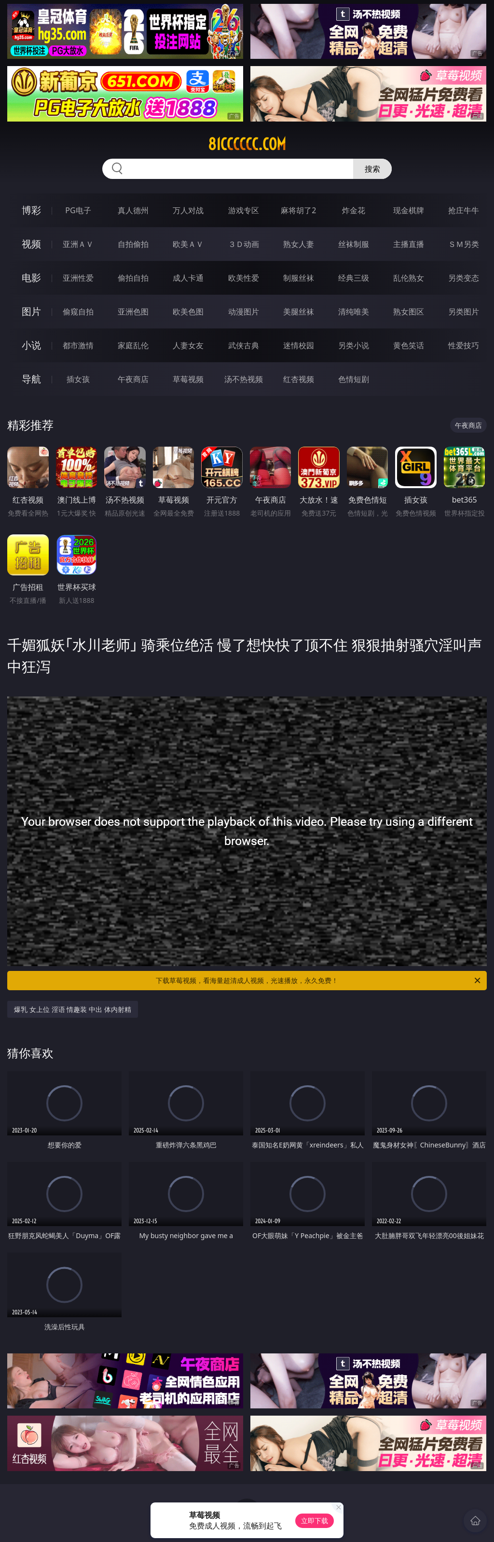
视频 (31, 243)
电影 (31, 277)
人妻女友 (188, 345)
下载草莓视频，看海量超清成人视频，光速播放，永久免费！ (319, 980)
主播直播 (408, 244)
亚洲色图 (133, 311)
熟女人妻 (298, 244)
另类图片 (463, 311)
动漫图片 (243, 311)
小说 (31, 345)
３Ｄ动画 (243, 244)
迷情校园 (298, 345)
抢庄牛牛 (463, 210)
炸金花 (353, 210)
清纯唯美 (353, 311)
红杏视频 (298, 379)
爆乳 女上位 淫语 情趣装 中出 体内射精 (72, 1009)
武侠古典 (243, 345)
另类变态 (463, 278)
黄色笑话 (408, 345)
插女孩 (78, 379)
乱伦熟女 (408, 278)
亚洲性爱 (78, 278)
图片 (31, 311)
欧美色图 (188, 311)
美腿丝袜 (298, 311)
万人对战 (188, 210)
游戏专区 (243, 210)
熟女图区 (408, 311)
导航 (31, 378)
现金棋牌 (408, 210)
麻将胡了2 (298, 210)
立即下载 (314, 1520)
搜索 (372, 169)
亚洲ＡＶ (78, 244)
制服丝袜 (298, 278)
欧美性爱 (243, 278)
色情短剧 (353, 379)
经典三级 (353, 278)
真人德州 (133, 210)
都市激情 (78, 345)
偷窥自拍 (78, 311)
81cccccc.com (247, 144)
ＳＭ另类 (463, 244)
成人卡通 (188, 278)
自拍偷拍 (133, 244)
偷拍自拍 (133, 278)
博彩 (31, 210)
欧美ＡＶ (188, 244)
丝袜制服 (353, 244)
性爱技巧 (463, 345)
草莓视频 (188, 379)
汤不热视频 (243, 379)
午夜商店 (133, 379)
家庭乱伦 (133, 345)
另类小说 (353, 345)
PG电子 (78, 210)
